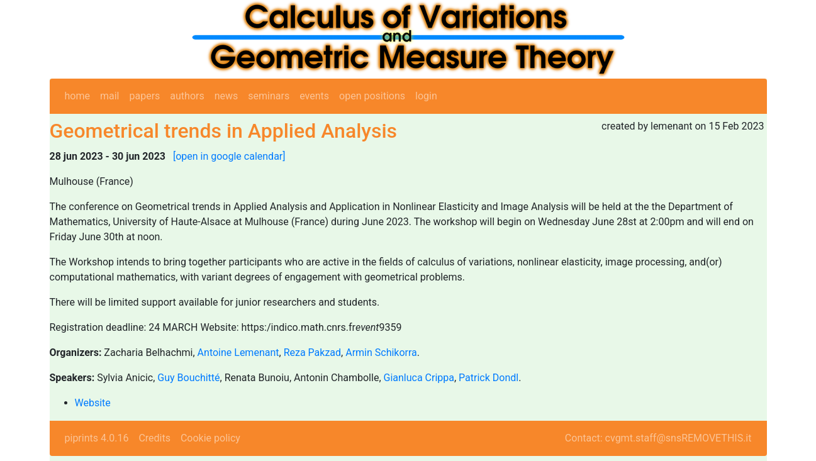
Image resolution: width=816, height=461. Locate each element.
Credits (154, 438)
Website (93, 403)
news (226, 96)
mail (110, 96)
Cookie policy (210, 438)
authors (187, 96)
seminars (268, 96)
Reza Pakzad (312, 352)
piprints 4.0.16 (97, 438)
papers (144, 96)
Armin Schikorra (381, 352)
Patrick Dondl (488, 378)
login (426, 96)
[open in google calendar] (229, 156)
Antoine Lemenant (238, 352)
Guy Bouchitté (188, 378)
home (77, 96)
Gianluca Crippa (419, 378)
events (314, 96)
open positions (372, 96)
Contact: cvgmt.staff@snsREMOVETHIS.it (658, 438)
